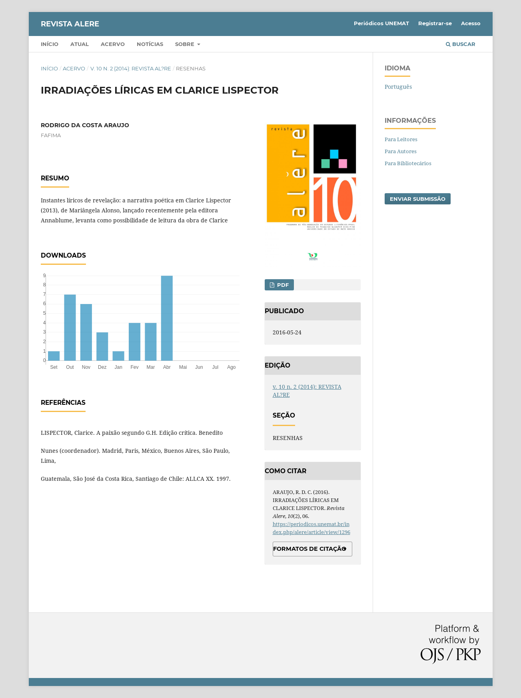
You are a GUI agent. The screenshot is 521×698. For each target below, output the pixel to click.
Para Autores (401, 151)
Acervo (113, 44)
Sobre (185, 44)
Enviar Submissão (417, 199)
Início (49, 44)
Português (398, 86)
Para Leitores (401, 139)
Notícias (150, 44)
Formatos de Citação (309, 548)
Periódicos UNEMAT (381, 23)
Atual (79, 44)
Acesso (471, 23)
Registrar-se (435, 23)
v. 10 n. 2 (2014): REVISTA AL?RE (130, 68)
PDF (282, 285)
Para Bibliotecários (408, 163)
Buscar (460, 44)
